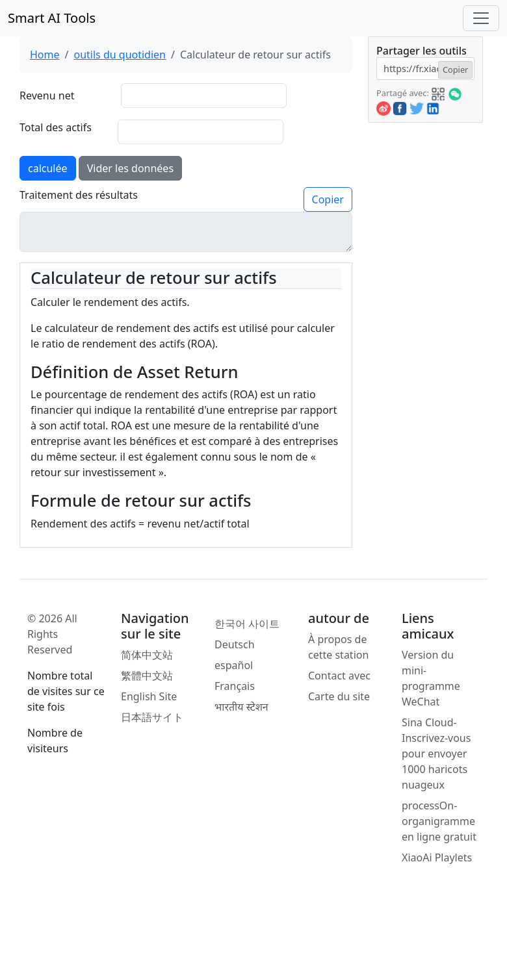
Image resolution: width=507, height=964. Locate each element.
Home (45, 54)
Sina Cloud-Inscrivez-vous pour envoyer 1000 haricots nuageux (436, 753)
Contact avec (339, 675)
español (233, 665)
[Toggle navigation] (481, 18)
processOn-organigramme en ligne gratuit (439, 821)
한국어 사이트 (247, 623)
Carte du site (339, 696)
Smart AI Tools (52, 18)
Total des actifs (56, 127)
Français (234, 686)
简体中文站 (147, 655)
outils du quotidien (119, 54)
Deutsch (234, 644)
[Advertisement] (424, 318)
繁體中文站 (147, 675)
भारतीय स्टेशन (241, 707)
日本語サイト (152, 717)
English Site (149, 696)
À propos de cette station (338, 647)
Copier (328, 199)
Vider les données (130, 168)
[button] (438, 92)
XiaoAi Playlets (437, 857)
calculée (48, 168)
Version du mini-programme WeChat (431, 678)
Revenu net (47, 95)
